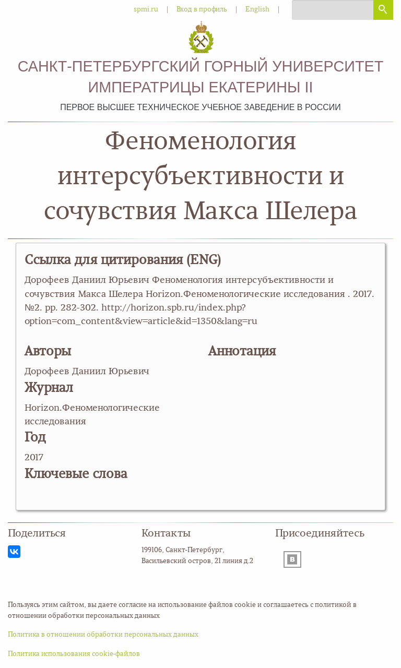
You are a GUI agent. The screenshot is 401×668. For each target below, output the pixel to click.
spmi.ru (146, 9)
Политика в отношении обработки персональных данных (103, 634)
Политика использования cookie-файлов (74, 654)
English (257, 9)
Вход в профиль (201, 9)
